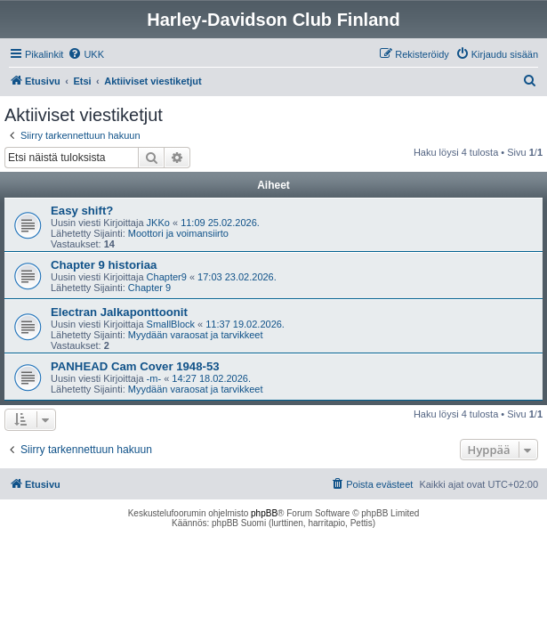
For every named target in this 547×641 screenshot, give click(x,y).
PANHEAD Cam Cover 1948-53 (135, 366)
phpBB (264, 513)
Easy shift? (82, 210)
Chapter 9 (149, 287)
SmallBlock (171, 324)
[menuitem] (86, 54)
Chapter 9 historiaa (104, 265)
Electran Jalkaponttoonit (119, 312)
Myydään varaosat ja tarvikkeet (195, 334)
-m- (154, 378)
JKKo (158, 222)
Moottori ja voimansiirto (178, 233)
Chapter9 (167, 277)
